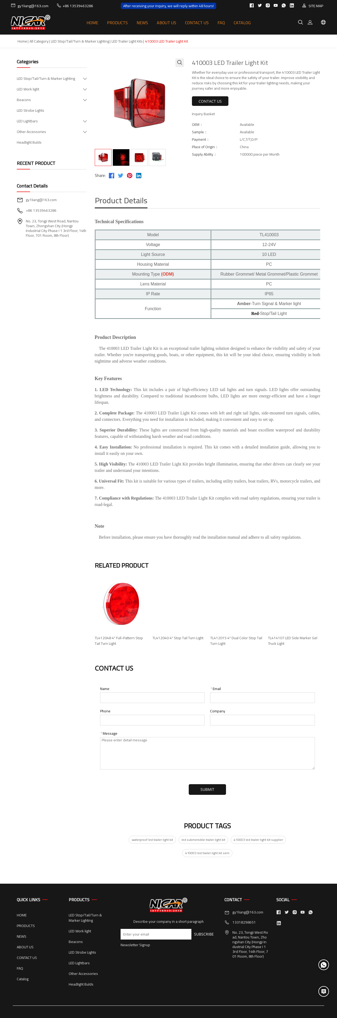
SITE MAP (312, 6)
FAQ (221, 23)
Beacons (24, 99)
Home (22, 41)
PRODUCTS (117, 23)
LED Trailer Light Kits (127, 41)
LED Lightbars (27, 121)
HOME (92, 23)
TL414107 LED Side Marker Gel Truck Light (292, 640)
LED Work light (28, 89)
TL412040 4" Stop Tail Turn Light (178, 638)
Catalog (242, 23)
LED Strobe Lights (30, 110)
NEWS (142, 23)
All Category (39, 41)
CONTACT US (197, 23)
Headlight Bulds (29, 142)
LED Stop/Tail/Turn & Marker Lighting (80, 41)
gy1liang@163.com (29, 6)
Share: (100, 175)
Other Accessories (31, 131)
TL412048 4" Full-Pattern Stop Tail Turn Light (119, 640)
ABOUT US (166, 23)
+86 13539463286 (74, 6)
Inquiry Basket (203, 114)
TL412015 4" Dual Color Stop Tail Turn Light (236, 640)
